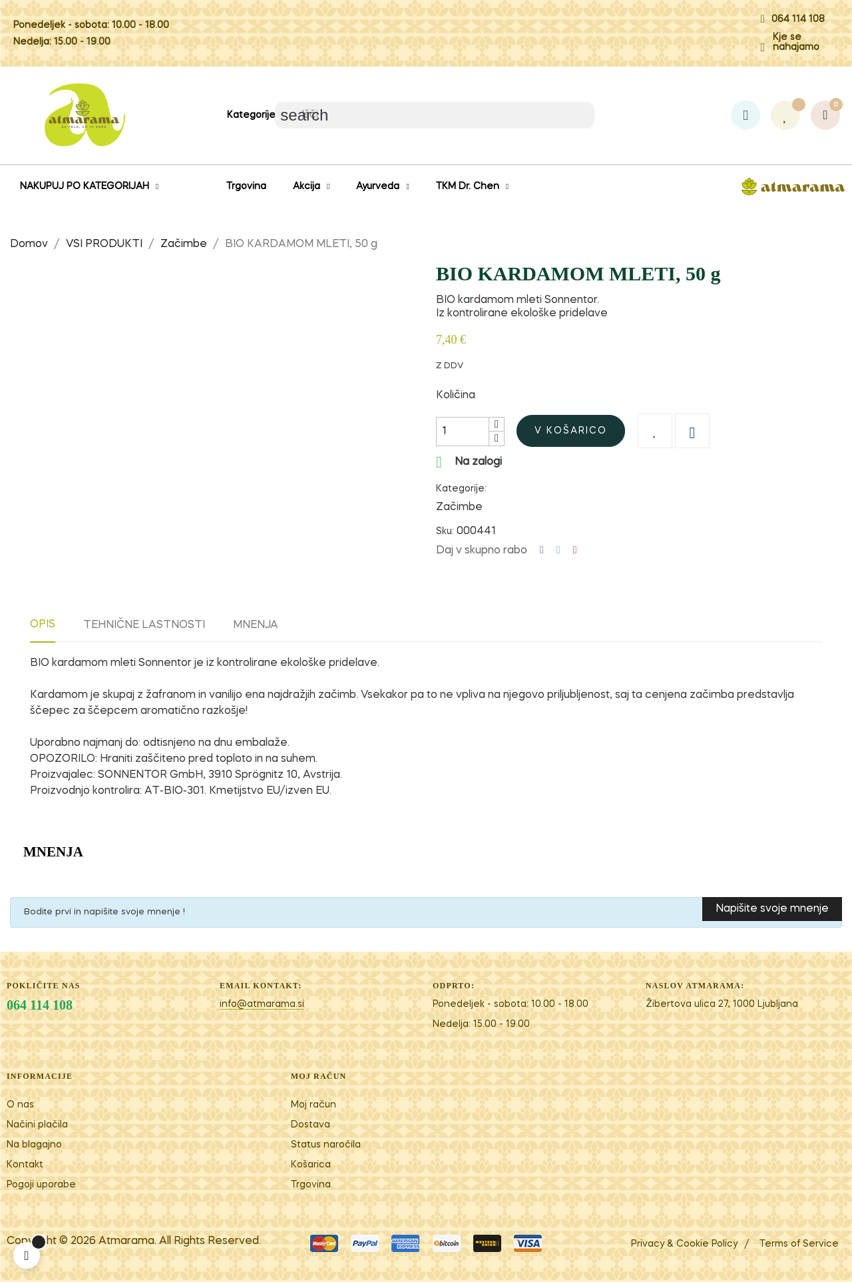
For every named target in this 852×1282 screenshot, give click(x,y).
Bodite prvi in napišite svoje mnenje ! (104, 912)
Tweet (558, 550)
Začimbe (459, 507)
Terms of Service (799, 1244)
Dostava (310, 1124)
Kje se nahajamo (796, 42)
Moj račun (313, 1105)
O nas (20, 1105)
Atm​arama (126, 1241)
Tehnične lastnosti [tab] (144, 625)
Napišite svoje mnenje (772, 909)
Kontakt (25, 1164)
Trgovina (311, 1184)
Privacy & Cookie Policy (684, 1244)
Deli (542, 550)
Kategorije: (461, 488)
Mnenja (255, 625)
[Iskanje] (434, 115)
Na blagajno (34, 1144)
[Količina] (462, 431)
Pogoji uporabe (41, 1184)
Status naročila (326, 1144)
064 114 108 (798, 19)
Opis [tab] (42, 624)
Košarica (311, 1164)
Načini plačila (37, 1124)
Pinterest (575, 550)
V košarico (570, 431)
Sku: (445, 531)
